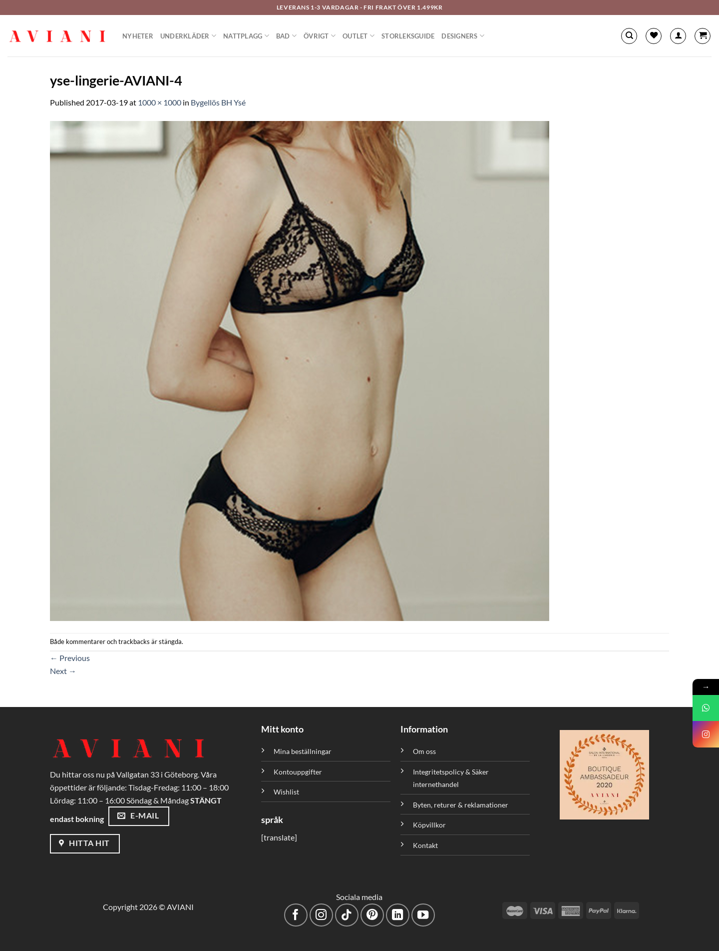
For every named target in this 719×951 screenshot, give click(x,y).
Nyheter (137, 36)
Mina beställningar (303, 751)
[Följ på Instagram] (321, 915)
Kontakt (425, 845)
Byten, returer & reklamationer (460, 804)
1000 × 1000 (159, 102)
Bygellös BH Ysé (218, 102)
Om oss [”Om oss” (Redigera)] (424, 751)
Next (63, 671)
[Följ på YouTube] (423, 915)
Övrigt (320, 35)
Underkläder (188, 35)
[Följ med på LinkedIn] (397, 915)
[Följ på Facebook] (296, 915)
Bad (286, 35)
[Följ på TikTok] (347, 915)
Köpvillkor (429, 824)
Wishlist (286, 792)
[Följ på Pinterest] (372, 915)
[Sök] (629, 36)
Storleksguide (407, 36)
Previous (70, 657)
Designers (462, 35)
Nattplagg (246, 35)
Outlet (358, 35)
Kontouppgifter (298, 772)
